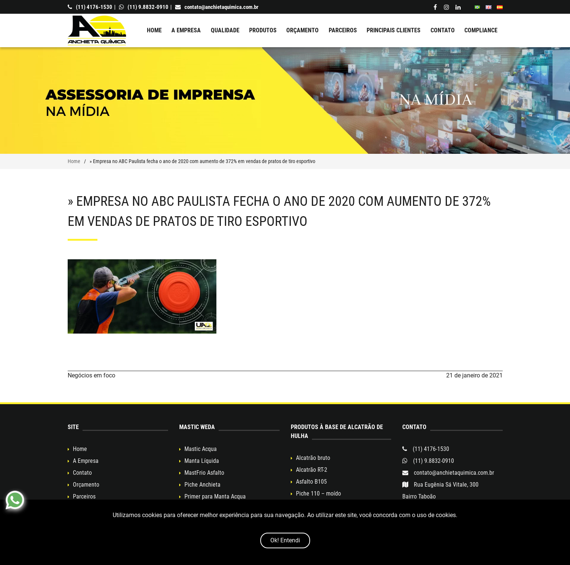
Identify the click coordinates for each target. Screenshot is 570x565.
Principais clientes (394, 30)
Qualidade (225, 30)
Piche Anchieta (202, 484)
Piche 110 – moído (318, 493)
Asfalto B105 (311, 481)
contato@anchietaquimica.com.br (216, 7)
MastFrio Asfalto (204, 472)
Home (154, 30)
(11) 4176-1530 (90, 7)
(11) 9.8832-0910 (143, 7)
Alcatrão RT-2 (311, 469)
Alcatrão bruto (313, 457)
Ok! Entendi (285, 540)
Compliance (480, 30)
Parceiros (343, 30)
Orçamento (302, 30)
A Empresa (186, 30)
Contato (443, 30)
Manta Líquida (201, 460)
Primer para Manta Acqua (215, 496)
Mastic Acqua (200, 448)
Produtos (263, 30)
